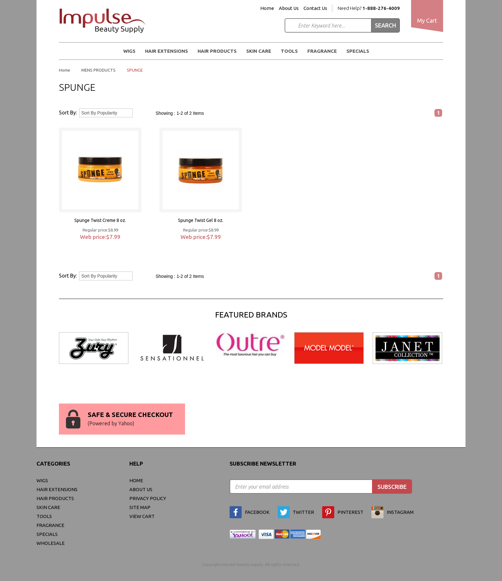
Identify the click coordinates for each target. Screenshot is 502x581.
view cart (142, 516)
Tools (289, 51)
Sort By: (68, 112)
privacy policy (147, 498)
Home (267, 8)
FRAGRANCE (322, 51)
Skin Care (258, 51)
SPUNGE (135, 70)
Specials (357, 51)
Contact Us (315, 8)
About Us (289, 8)
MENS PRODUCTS (98, 70)
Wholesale (50, 543)
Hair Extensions (166, 51)
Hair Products (217, 51)
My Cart (427, 20)
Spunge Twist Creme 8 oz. (100, 220)
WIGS (129, 51)
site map (139, 507)
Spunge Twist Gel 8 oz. (200, 220)
